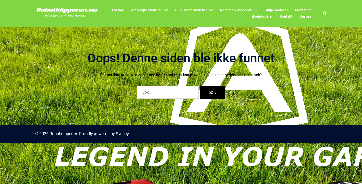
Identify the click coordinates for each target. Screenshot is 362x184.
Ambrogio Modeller (146, 10)
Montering (303, 10)
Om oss (305, 16)
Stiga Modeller (276, 10)
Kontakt (286, 16)
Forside (118, 10)
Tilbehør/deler (261, 16)
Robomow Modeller (235, 10)
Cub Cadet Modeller (191, 10)
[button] (325, 14)
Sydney (122, 133)
